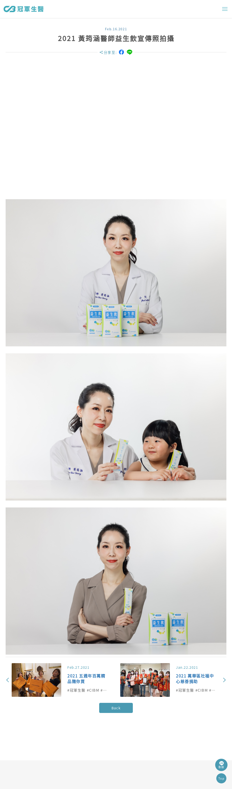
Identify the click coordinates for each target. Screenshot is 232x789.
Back (116, 708)
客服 (221, 765)
